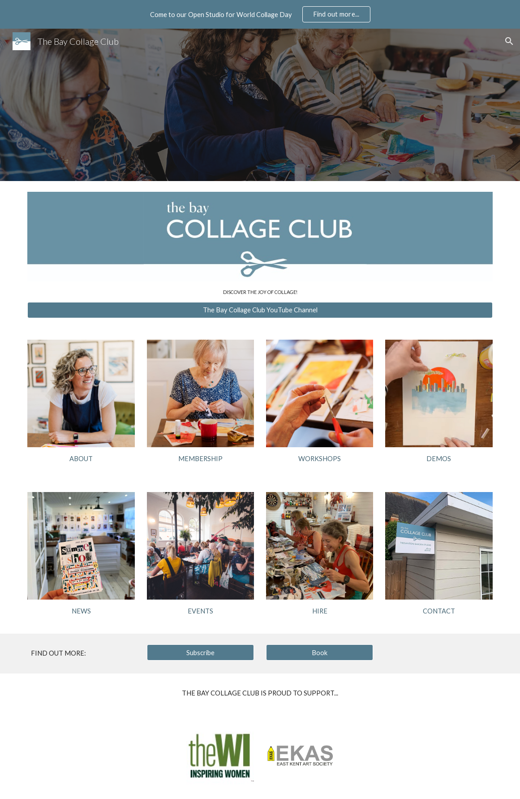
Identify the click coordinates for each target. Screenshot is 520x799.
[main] (259, 291)
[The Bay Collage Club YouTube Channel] (260, 310)
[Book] (319, 652)
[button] (509, 41)
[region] (260, 14)
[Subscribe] (200, 652)
